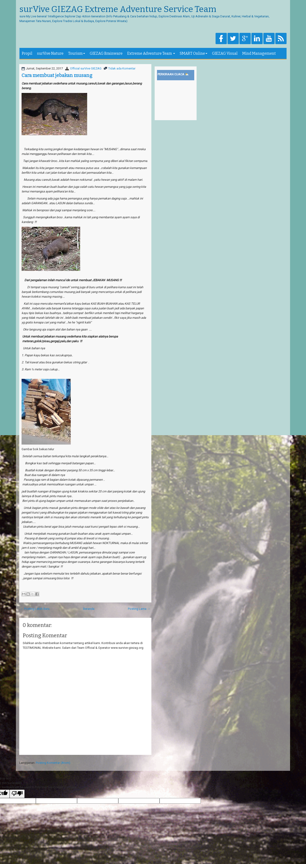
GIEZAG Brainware (106, 53)
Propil (27, 53)
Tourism (76, 53)
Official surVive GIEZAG (85, 68)
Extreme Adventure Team (151, 53)
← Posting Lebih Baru (34, 609)
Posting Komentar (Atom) (53, 762)
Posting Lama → (139, 609)
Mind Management (259, 53)
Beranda (88, 609)
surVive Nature (50, 53)
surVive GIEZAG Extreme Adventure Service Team (117, 9)
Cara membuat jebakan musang (57, 75)
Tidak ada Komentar (121, 68)
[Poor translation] (17, 794)
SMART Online (193, 53)
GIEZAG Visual (225, 53)
